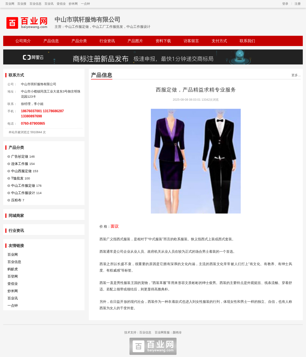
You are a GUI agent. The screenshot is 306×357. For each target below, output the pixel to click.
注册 (298, 3)
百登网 (12, 276)
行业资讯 (107, 41)
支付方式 (219, 41)
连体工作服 (19, 164)
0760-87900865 (33, 123)
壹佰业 (61, 3)
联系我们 (247, 41)
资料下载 (163, 41)
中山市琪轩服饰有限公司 (87, 19)
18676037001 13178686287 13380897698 (42, 113)
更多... (296, 75)
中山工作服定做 (23, 185)
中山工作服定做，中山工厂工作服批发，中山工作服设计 (107, 26)
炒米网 (73, 3)
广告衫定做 (19, 156)
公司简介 (23, 41)
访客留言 (191, 41)
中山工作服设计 (23, 193)
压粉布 (16, 200)
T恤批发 (17, 178)
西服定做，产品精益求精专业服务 (196, 90)
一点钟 (85, 3)
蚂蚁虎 (12, 269)
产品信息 (51, 41)
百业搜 (21, 3)
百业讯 (49, 3)
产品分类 (79, 41)
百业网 (9, 3)
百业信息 (36, 3)
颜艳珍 (177, 332)
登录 (285, 3)
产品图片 (135, 41)
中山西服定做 (21, 171)
